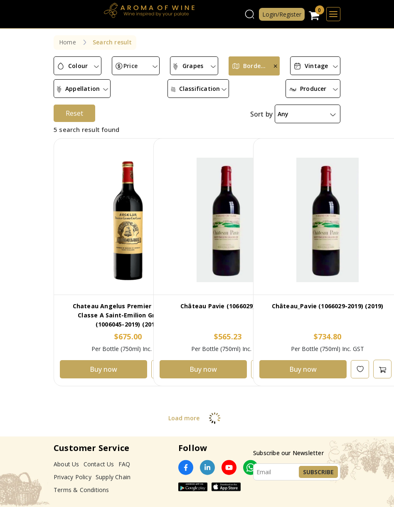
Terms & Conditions (81, 490)
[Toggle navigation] (333, 14)
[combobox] (77, 66)
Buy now (103, 369)
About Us (66, 464)
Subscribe (318, 472)
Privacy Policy (72, 477)
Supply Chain (113, 477)
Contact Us (99, 464)
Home (67, 42)
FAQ (124, 464)
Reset (74, 113)
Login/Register (281, 14)
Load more (197, 418)
